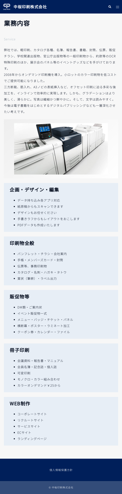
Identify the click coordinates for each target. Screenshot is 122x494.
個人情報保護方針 (61, 470)
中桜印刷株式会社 (30, 6)
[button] (109, 6)
